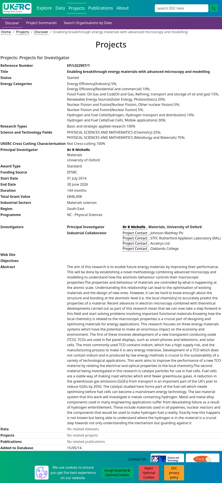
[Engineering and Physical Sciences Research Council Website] (202, 459)
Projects (22, 31)
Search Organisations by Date (88, 22)
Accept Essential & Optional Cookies (117, 472)
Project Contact (135, 233)
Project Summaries (41, 22)
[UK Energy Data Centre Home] (17, 8)
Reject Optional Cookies (149, 472)
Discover (12, 23)
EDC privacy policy (174, 472)
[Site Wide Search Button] (213, 8)
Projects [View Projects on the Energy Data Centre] (77, 8)
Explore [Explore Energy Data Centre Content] (44, 8)
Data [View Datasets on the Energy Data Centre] (60, 8)
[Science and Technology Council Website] (167, 459)
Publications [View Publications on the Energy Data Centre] (100, 8)
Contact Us (137, 459)
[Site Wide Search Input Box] (182, 8)
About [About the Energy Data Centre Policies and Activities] (122, 8)
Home (6, 31)
